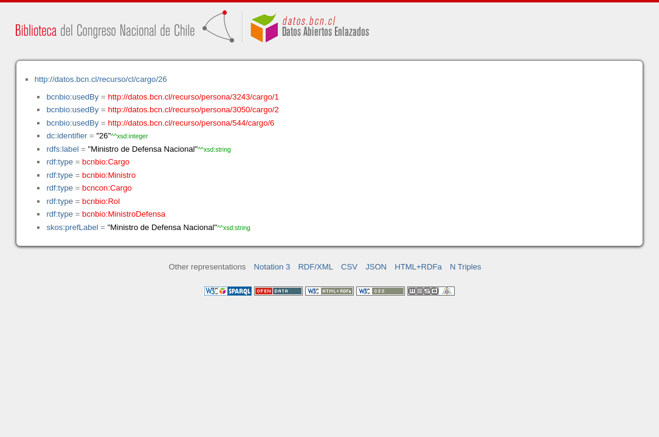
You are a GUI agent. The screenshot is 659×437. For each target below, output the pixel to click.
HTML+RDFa (418, 266)
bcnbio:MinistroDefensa (123, 213)
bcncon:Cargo (107, 187)
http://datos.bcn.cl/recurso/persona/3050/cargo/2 (193, 109)
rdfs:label (62, 149)
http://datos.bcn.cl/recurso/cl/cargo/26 (101, 79)
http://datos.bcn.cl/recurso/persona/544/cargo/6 (191, 122)
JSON (376, 266)
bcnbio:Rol (101, 201)
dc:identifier (66, 135)
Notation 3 (272, 266)
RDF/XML (315, 266)
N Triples (465, 266)
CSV (349, 266)
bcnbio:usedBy (72, 96)
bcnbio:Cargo (105, 161)
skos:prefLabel (72, 227)
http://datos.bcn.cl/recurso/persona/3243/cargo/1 (193, 96)
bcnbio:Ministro (109, 175)
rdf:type (59, 161)
